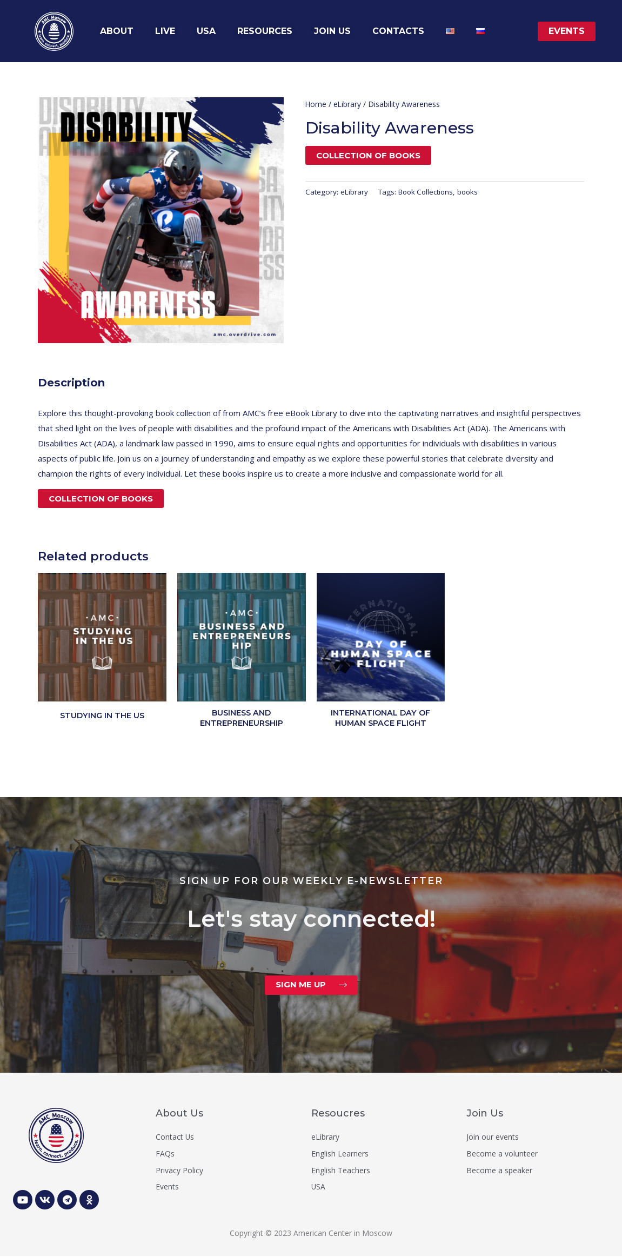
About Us (179, 1114)
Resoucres (338, 1114)
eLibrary (348, 104)
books (471, 192)
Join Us (484, 1114)
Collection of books (368, 155)
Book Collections (427, 192)
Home (316, 104)
